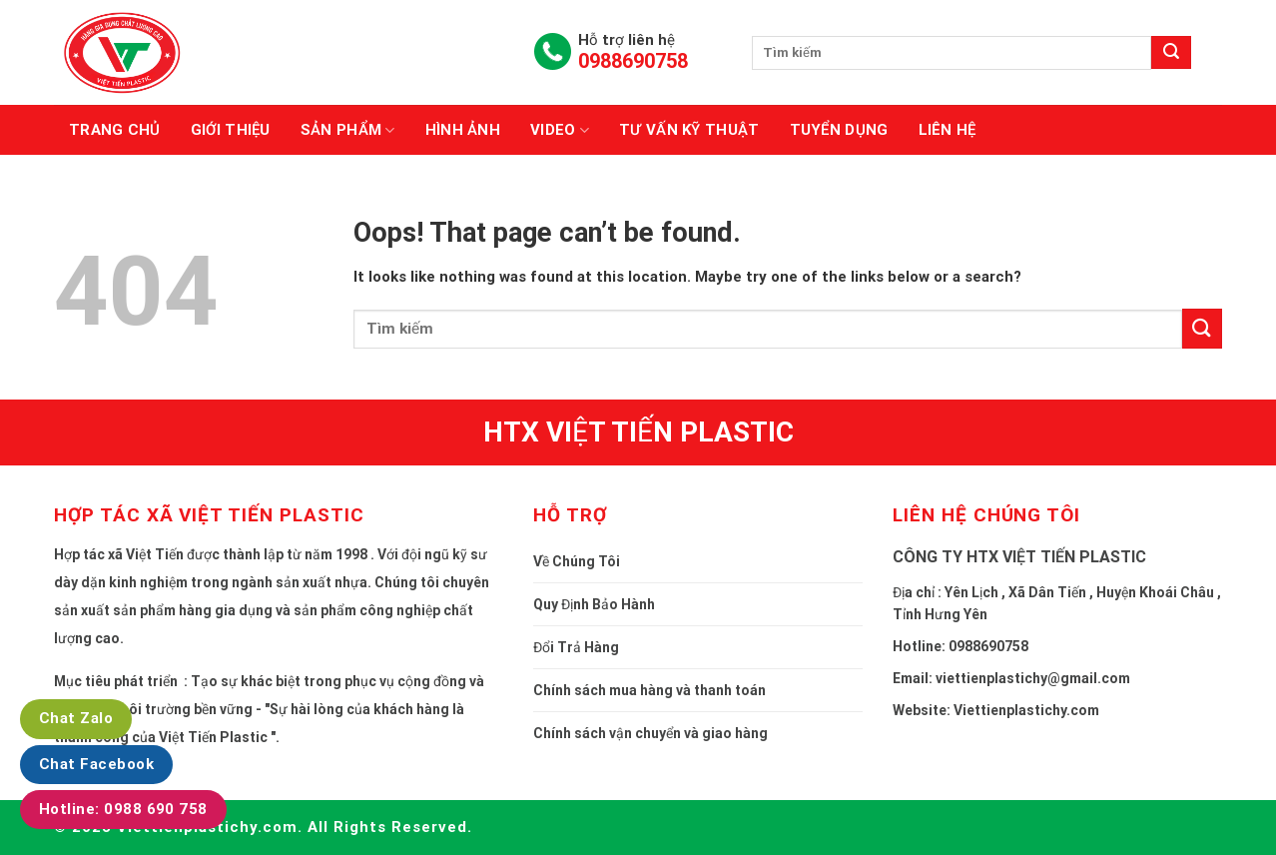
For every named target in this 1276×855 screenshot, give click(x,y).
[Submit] (1202, 328)
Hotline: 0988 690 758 (123, 809)
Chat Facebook (96, 764)
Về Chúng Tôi (576, 561)
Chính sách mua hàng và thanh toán (649, 690)
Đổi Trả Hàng (576, 647)
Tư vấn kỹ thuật (689, 130)
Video (559, 131)
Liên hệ (947, 130)
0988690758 (633, 61)
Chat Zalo (76, 718)
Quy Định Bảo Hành (594, 604)
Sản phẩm (348, 131)
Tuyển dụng (839, 130)
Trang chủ (115, 130)
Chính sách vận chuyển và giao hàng (650, 733)
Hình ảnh (462, 130)
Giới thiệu (231, 130)
